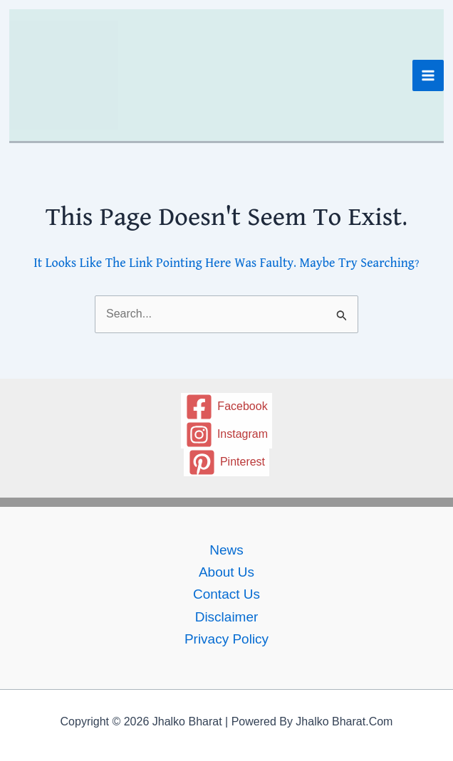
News (226, 549)
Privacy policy (226, 638)
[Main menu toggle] (428, 75)
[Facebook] (226, 407)
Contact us (226, 594)
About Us (226, 572)
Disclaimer (227, 616)
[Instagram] (227, 434)
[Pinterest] (227, 462)
